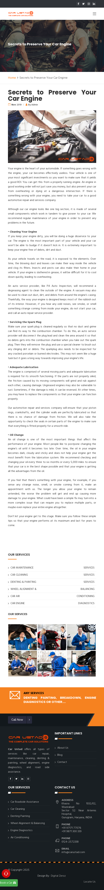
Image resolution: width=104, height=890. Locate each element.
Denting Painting (20, 816)
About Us (62, 748)
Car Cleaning (18, 809)
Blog (59, 755)
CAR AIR (15, 596)
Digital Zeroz (58, 876)
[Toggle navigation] (94, 14)
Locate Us (90, 882)
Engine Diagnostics (22, 830)
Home (12, 77)
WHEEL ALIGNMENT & (24, 589)
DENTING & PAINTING (23, 582)
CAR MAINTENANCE (22, 568)
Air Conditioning (20, 837)
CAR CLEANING (19, 575)
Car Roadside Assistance (25, 802)
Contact (62, 762)
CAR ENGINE (18, 603)
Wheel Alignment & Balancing (28, 823)
